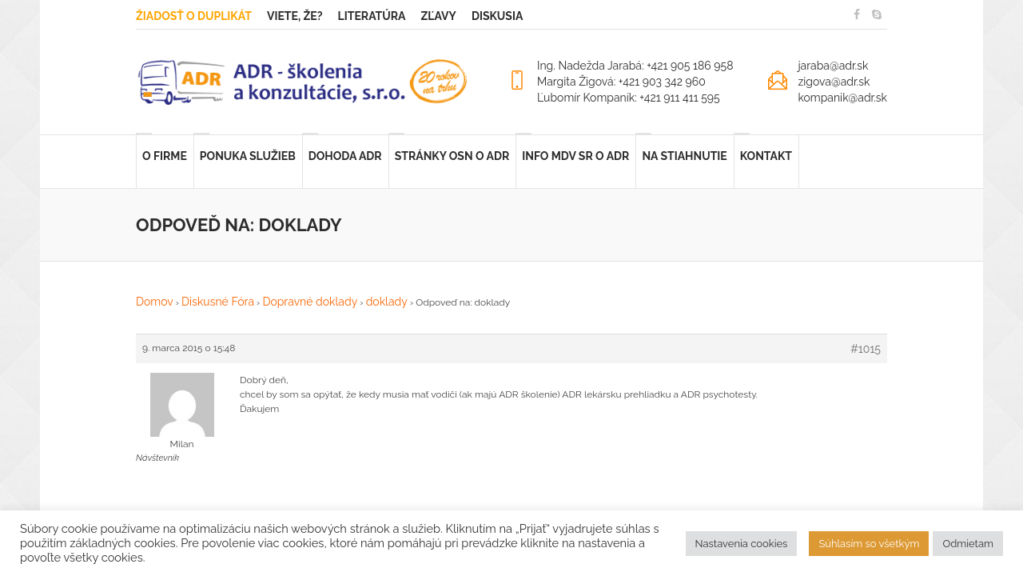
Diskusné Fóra (217, 301)
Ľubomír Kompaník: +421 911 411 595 (628, 97)
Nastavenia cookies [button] (741, 544)
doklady (387, 301)
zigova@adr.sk (834, 81)
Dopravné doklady (309, 301)
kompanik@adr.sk (842, 97)
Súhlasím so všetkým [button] (868, 544)
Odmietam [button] (967, 544)
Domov (154, 301)
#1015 (865, 348)
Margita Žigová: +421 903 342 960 (621, 81)
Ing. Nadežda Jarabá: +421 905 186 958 (635, 65)
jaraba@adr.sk (833, 65)
